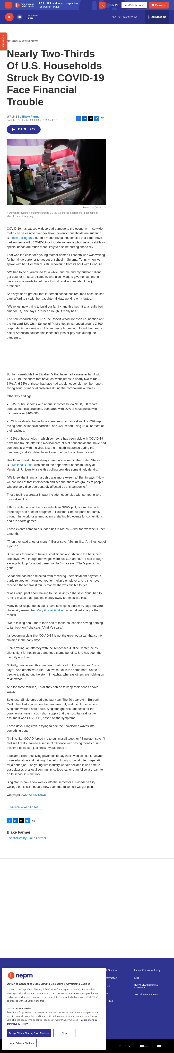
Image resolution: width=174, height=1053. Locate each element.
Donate (160, 5)
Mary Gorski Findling (51, 610)
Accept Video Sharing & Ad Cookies (29, 1033)
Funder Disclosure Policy (147, 970)
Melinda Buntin (22, 465)
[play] (9, 17)
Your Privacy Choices (22, 1043)
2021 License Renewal (146, 994)
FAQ (136, 978)
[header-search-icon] (102, 5)
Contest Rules (105, 1001)
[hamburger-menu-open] (8, 5)
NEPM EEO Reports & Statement (146, 986)
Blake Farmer (31, 116)
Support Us (104, 985)
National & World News (22, 41)
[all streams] (157, 17)
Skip (64, 1033)
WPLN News (37, 794)
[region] (54, 1009)
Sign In (113, 5)
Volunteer (103, 993)
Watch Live (134, 5)
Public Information (107, 978)
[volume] (19, 17)
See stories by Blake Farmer (26, 838)
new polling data (23, 238)
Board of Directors (107, 970)
